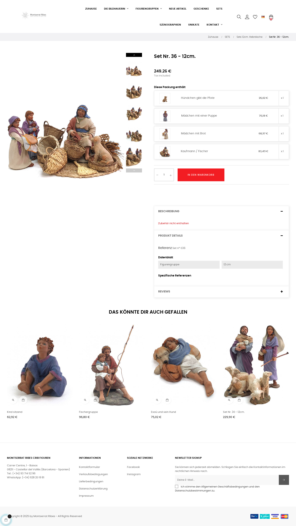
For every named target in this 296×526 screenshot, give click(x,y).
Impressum (86, 496)
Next (134, 55)
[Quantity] (164, 175)
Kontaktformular (89, 467)
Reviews (164, 291)
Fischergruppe (88, 412)
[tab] (221, 211)
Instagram (134, 474)
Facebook (133, 467)
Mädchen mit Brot (193, 133)
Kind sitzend (14, 412)
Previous (134, 170)
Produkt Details (170, 235)
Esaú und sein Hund (163, 412)
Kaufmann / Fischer (194, 151)
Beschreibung (168, 211)
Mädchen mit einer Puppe (199, 115)
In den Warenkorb (201, 175)
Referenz (165, 248)
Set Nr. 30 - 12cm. (234, 412)
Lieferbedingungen (91, 481)
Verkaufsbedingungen (93, 474)
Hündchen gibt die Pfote (198, 98)
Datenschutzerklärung (93, 488)
